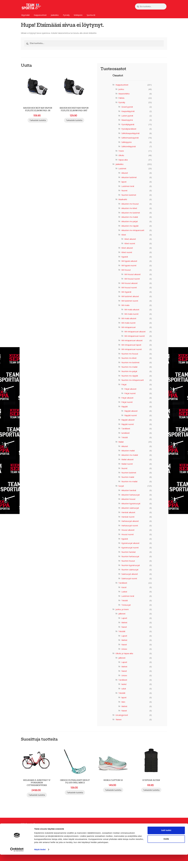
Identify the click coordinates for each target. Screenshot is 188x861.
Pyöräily (66, 15)
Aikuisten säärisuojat (130, 508)
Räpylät (124, 406)
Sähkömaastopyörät (130, 137)
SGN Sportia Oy (28, 824)
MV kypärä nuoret (128, 265)
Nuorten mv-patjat (129, 371)
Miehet (124, 622)
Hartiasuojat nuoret (129, 525)
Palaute (24, 827)
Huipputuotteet (40, 15)
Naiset (124, 627)
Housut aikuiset (127, 530)
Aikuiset (124, 173)
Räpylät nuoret (130, 415)
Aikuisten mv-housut (130, 204)
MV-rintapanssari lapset (131, 345)
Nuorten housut (128, 561)
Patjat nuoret (130, 393)
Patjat (124, 384)
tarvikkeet (125, 433)
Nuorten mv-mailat (129, 367)
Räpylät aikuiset (131, 411)
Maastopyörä (127, 120)
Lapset (124, 618)
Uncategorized (122, 715)
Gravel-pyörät (127, 107)
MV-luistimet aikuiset (130, 296)
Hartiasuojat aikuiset (130, 521)
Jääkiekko (55, 15)
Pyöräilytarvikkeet (128, 129)
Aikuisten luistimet (129, 177)
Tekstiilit (121, 631)
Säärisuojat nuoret (129, 578)
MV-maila (125, 305)
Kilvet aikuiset (130, 239)
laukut (124, 684)
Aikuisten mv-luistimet (130, 212)
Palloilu (121, 98)
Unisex (124, 649)
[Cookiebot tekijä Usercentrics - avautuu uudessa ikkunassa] (16, 856)
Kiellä (166, 845)
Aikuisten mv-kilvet (129, 208)
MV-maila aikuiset (131, 309)
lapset (124, 182)
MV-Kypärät (126, 292)
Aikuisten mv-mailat (129, 217)
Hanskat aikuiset (128, 512)
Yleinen (119, 719)
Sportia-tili (91, 15)
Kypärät (124, 256)
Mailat (121, 442)
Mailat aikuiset (127, 459)
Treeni (121, 151)
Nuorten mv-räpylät (129, 376)
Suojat (121, 486)
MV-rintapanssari (128, 327)
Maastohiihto (124, 93)
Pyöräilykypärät (127, 124)
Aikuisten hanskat (128, 490)
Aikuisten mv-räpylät (130, 226)
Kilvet (123, 234)
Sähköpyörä (126, 142)
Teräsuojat (126, 605)
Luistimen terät (127, 186)
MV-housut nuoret (132, 279)
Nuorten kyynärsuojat (130, 565)
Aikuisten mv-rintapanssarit (132, 230)
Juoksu (121, 89)
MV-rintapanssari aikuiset (135, 331)
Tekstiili (124, 437)
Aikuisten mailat (128, 450)
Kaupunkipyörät (128, 111)
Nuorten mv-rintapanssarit (132, 380)
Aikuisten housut (128, 499)
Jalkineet (121, 613)
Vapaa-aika (123, 160)
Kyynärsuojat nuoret (130, 547)
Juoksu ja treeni (122, 609)
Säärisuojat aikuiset (129, 574)
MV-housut (126, 270)
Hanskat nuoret (127, 517)
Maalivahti (122, 199)
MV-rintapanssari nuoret (134, 336)
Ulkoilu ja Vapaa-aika (124, 653)
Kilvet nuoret (129, 243)
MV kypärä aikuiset (129, 261)
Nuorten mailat (127, 477)
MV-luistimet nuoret (129, 301)
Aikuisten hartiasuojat (130, 495)
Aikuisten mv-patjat (129, 221)
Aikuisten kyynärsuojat (130, 503)
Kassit (124, 587)
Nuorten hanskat (128, 552)
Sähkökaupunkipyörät (130, 133)
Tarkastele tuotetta (38, 120)
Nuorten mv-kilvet (129, 358)
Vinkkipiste (78, 15)
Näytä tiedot (40, 856)
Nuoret (124, 190)
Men (123, 702)
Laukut (124, 591)
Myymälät (25, 15)
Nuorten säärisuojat (129, 569)
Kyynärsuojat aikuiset (130, 543)
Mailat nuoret (127, 464)
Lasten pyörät (127, 115)
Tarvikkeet (125, 428)
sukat (123, 688)
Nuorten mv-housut (129, 353)
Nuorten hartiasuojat (130, 556)
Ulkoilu (121, 155)
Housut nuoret (127, 534)
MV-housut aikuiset (132, 274)
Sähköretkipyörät (128, 146)
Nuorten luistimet (128, 195)
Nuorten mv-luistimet (130, 362)
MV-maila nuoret (131, 314)
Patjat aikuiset (130, 389)
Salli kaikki (166, 837)
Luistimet (122, 168)
